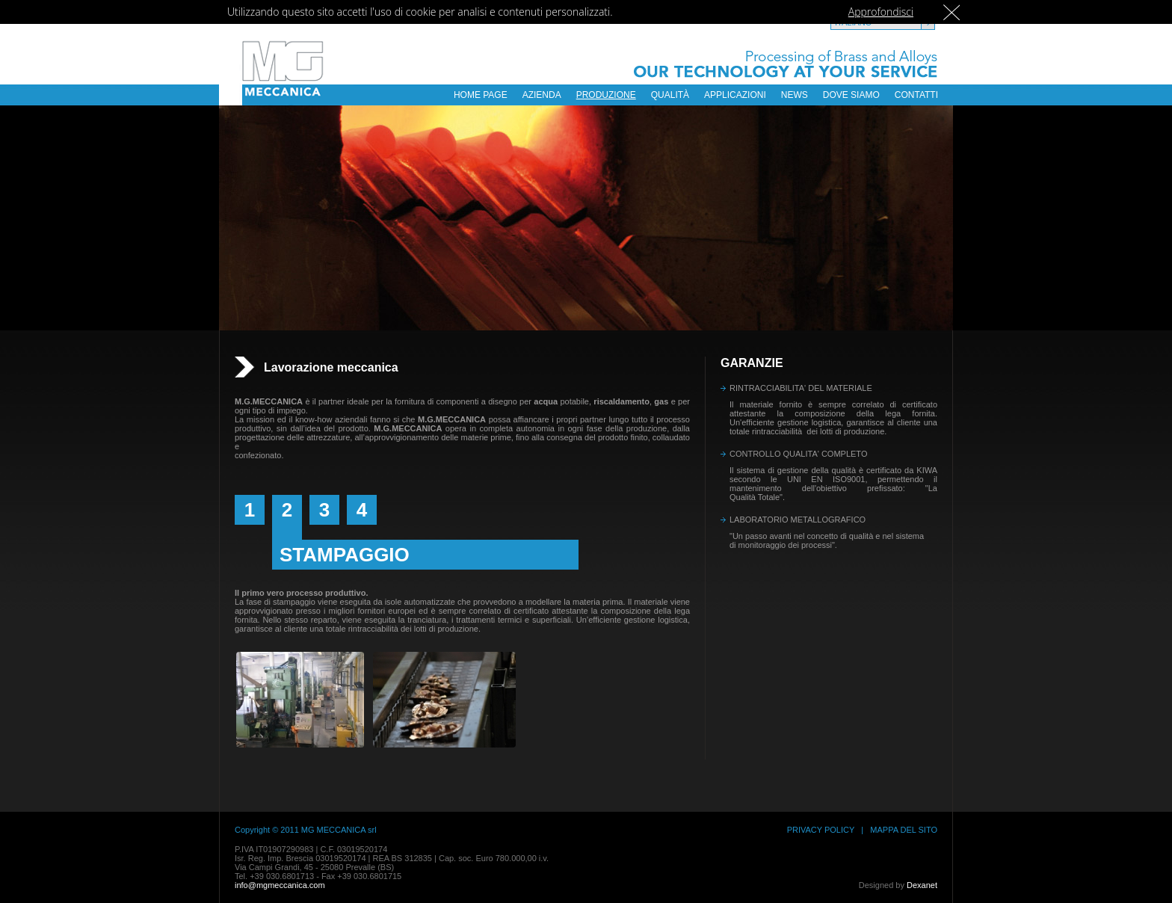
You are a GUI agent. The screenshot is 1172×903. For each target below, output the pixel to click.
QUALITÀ (670, 95)
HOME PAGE (481, 95)
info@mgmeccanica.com (280, 885)
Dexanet (922, 885)
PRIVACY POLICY (820, 829)
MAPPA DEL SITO (903, 829)
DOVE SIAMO (851, 95)
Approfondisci (880, 11)
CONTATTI (916, 95)
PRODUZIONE (606, 95)
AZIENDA (541, 95)
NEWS (794, 95)
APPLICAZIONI (735, 95)
